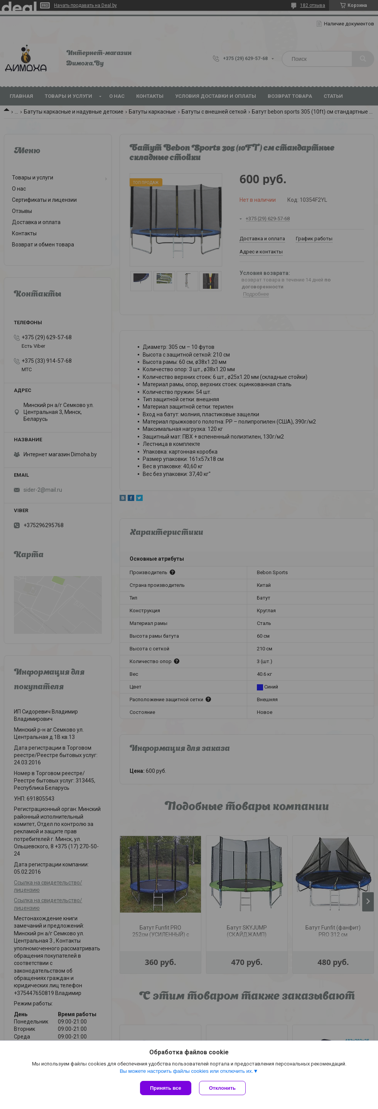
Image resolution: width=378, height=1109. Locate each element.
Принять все (165, 1088)
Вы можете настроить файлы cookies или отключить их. (186, 1071)
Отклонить (222, 1088)
